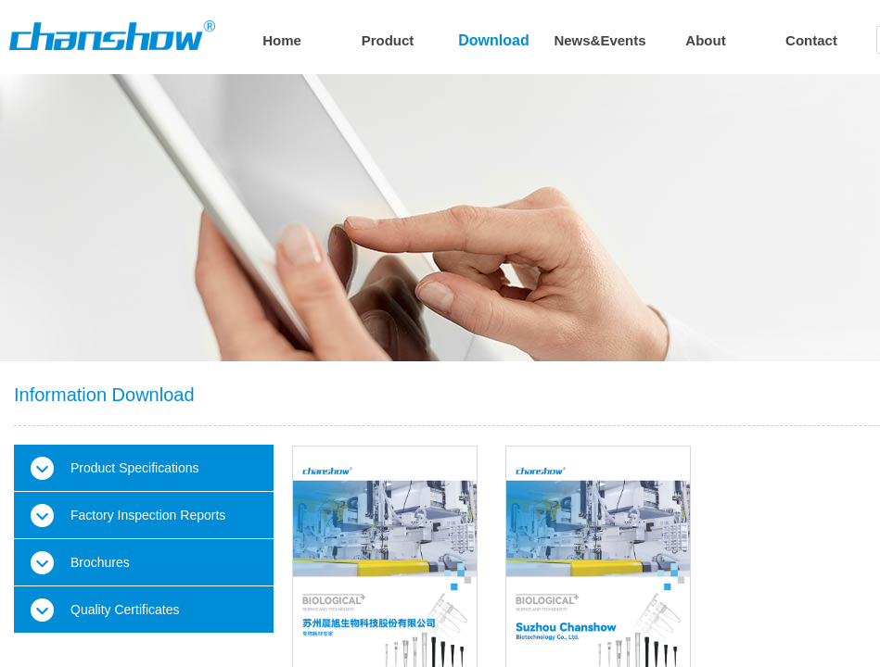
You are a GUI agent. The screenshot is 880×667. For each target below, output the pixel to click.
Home (281, 40)
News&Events (599, 40)
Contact (811, 40)
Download (493, 40)
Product (388, 40)
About (705, 40)
